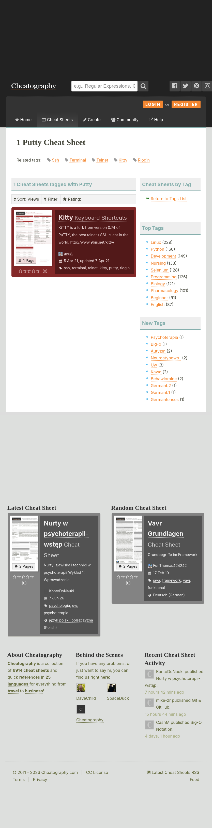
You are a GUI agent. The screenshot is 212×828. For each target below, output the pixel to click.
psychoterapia (56, 613)
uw (74, 605)
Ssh (55, 160)
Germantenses (165, 399)
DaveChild (86, 698)
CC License (97, 772)
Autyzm (158, 351)
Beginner (159, 297)
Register (186, 104)
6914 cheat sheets (31, 670)
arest (68, 253)
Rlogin (144, 160)
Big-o (156, 344)
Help (156, 119)
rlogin (125, 268)
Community (125, 119)
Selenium (160, 270)
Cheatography (22, 663)
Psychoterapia (164, 337)
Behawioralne (164, 378)
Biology (158, 283)
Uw (154, 365)
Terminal (77, 160)
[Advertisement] (68, 37)
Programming (164, 276)
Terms (19, 779)
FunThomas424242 (170, 565)
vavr (186, 580)
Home (23, 119)
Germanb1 (160, 392)
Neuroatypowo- (166, 357)
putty (113, 268)
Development (163, 256)
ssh (67, 268)
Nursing (158, 263)
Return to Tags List (169, 198)
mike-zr (163, 700)
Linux (156, 242)
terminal (79, 268)
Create (92, 119)
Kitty (123, 160)
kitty (103, 268)
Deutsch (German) (169, 595)
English (158, 304)
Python (157, 249)
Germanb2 (161, 385)
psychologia (59, 605)
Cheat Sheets (57, 119)
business (34, 690)
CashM (163, 722)
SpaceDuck (118, 698)
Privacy (40, 779)
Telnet (102, 160)
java (156, 580)
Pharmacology (164, 290)
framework (171, 580)
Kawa (156, 371)
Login (153, 104)
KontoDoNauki (61, 591)
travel (13, 690)
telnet (93, 268)
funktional (156, 587)
